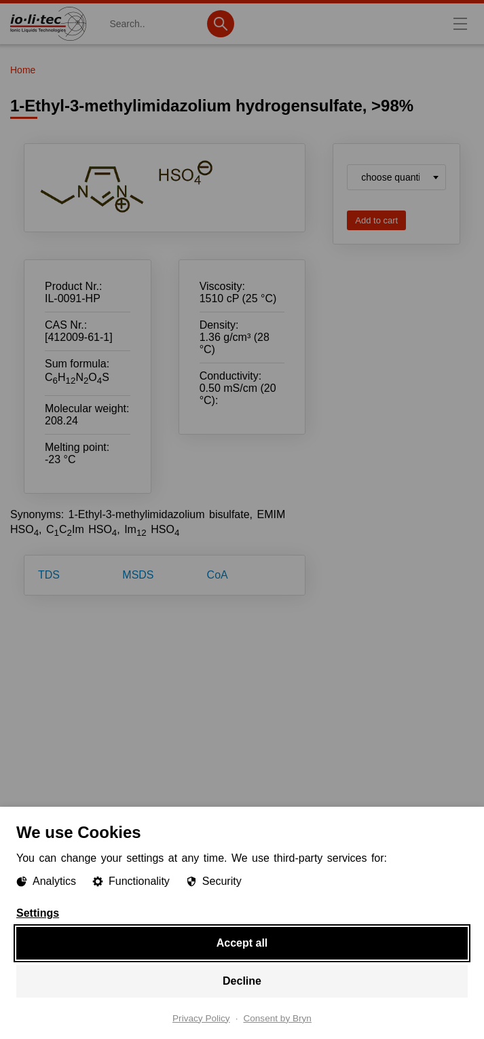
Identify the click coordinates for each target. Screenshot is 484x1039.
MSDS (137, 575)
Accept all (242, 942)
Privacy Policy (201, 1018)
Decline (242, 980)
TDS (49, 575)
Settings (37, 912)
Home (22, 70)
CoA (217, 575)
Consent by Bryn (277, 1018)
